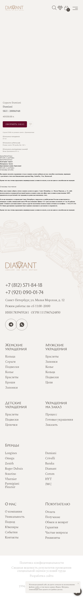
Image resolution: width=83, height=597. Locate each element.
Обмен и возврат (56, 522)
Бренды (12, 446)
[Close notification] (78, 583)
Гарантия (51, 527)
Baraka (49, 463)
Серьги (10, 361)
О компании (13, 511)
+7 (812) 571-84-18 (23, 285)
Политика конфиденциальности (42, 562)
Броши (10, 382)
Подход (10, 522)
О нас (10, 504)
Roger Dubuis (14, 468)
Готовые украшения (59, 419)
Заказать (51, 424)
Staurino (10, 474)
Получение (52, 517)
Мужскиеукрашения (56, 347)
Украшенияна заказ (56, 405)
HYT (48, 479)
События (11, 532)
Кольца (50, 372)
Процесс (51, 414)
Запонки (51, 361)
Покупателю (57, 504)
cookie (37, 587)
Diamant (50, 468)
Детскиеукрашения (16, 405)
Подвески (52, 377)
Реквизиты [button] (52, 537)
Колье (49, 367)
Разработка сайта (41, 576)
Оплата (50, 511)
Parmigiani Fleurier (12, 485)
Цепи (49, 382)
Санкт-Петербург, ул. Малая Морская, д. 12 (35, 300)
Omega (9, 458)
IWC (48, 484)
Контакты (11, 537)
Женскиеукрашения (16, 347)
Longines (11, 453)
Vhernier (11, 479)
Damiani (50, 453)
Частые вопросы (56, 532)
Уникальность (14, 516)
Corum (49, 474)
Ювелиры (11, 527)
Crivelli (50, 458)
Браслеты (52, 356)
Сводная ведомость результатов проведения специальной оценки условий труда (41, 569)
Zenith (9, 463)
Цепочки (11, 424)
